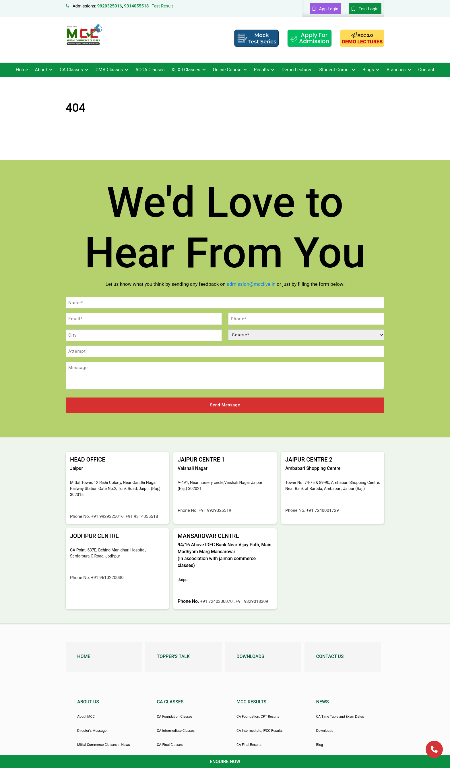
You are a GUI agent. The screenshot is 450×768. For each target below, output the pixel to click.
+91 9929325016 (107, 515)
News (322, 701)
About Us (88, 701)
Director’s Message (91, 730)
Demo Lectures (297, 69)
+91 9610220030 (107, 577)
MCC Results (251, 701)
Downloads (250, 656)
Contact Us (330, 656)
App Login (325, 8)
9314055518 (136, 6)
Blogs (368, 69)
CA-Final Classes (170, 744)
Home (22, 69)
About (41, 69)
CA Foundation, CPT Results (257, 716)
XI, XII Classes (185, 69)
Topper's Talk (173, 656)
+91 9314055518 (141, 515)
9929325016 (109, 6)
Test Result (162, 6)
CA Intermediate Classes (176, 730)
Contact (426, 69)
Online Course (227, 69)
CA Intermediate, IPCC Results (259, 730)
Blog (319, 744)
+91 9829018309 (252, 600)
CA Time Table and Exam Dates (340, 716)
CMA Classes (109, 69)
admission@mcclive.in (251, 284)
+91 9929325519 (215, 509)
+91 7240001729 (322, 509)
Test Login (365, 8)
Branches (396, 69)
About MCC (86, 716)
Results (261, 69)
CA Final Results (248, 744)
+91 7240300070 (217, 600)
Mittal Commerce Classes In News (103, 744)
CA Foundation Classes (175, 716)
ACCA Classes (150, 69)
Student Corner (334, 69)
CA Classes (71, 69)
